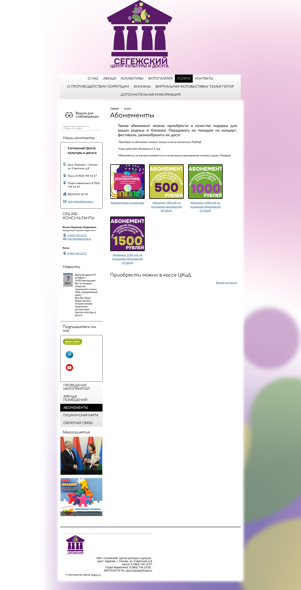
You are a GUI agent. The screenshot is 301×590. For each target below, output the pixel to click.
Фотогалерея (160, 78)
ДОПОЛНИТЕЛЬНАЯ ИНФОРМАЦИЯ (150, 94)
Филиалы (142, 86)
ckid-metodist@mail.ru (80, 201)
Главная (114, 108)
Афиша (109, 78)
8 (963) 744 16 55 (77, 235)
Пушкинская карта (80, 415)
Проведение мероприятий (76, 387)
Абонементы (75, 407)
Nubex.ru (96, 574)
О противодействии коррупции (98, 86)
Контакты (204, 78)
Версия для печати (226, 282)
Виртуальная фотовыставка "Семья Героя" (194, 86)
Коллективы (132, 78)
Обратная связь (78, 423)
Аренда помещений (75, 398)
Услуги (183, 78)
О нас (93, 78)
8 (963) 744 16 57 (77, 253)
